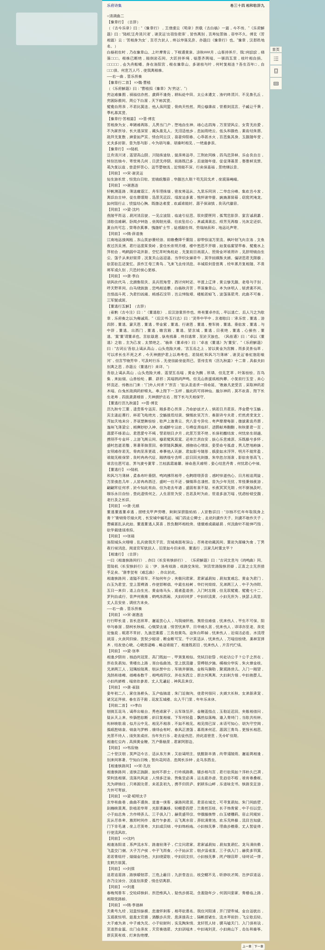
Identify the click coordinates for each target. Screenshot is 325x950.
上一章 (247, 946)
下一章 (258, 946)
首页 (276, 49)
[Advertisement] (56, 27)
